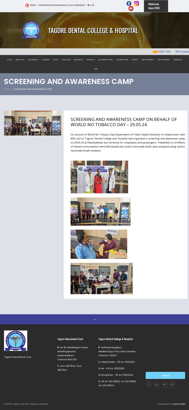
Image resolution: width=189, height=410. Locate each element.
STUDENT (46, 59)
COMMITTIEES (122, 59)
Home (7, 88)
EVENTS (135, 59)
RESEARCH (78, 59)
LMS (96, 68)
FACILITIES (66, 59)
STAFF (55, 59)
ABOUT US (19, 59)
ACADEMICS (33, 59)
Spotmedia (179, 403)
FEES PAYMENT (163, 59)
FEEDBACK (177, 59)
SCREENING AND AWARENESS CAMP (33, 89)
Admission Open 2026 (153, 6)
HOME (9, 59)
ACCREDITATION (105, 59)
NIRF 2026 (167, 51)
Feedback (165, 375)
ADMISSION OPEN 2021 (94, 319)
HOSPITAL (90, 59)
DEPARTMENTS (147, 59)
